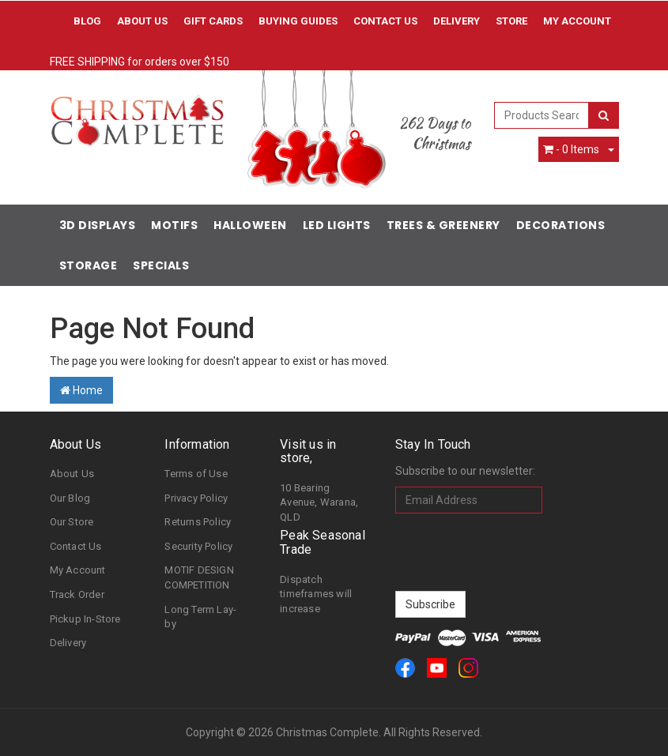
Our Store (72, 522)
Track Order (77, 594)
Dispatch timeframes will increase (316, 594)
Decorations (561, 225)
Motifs (174, 225)
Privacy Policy (196, 498)
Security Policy (198, 546)
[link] (405, 668)
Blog (87, 21)
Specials (161, 265)
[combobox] (541, 115)
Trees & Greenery (443, 225)
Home (81, 390)
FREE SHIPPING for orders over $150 (139, 61)
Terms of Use (195, 474)
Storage (88, 265)
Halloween (250, 225)
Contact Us (385, 21)
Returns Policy (197, 522)
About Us (142, 21)
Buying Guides (298, 21)
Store (511, 21)
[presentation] (515, 552)
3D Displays (97, 225)
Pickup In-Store (85, 619)
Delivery (456, 21)
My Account (78, 570)
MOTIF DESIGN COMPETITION (198, 577)
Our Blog (70, 498)
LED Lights (337, 225)
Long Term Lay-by (200, 617)
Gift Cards (213, 21)
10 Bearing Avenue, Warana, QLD (319, 502)
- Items (571, 149)
